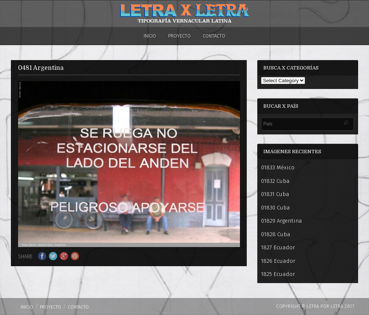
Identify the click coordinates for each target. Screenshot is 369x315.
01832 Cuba (275, 181)
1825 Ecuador (278, 274)
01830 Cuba (275, 207)
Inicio (150, 36)
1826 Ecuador (278, 261)
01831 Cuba (275, 194)
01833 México (278, 167)
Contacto (214, 36)
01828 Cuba (275, 234)
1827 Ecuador (278, 247)
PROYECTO (179, 36)
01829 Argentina (281, 220)
